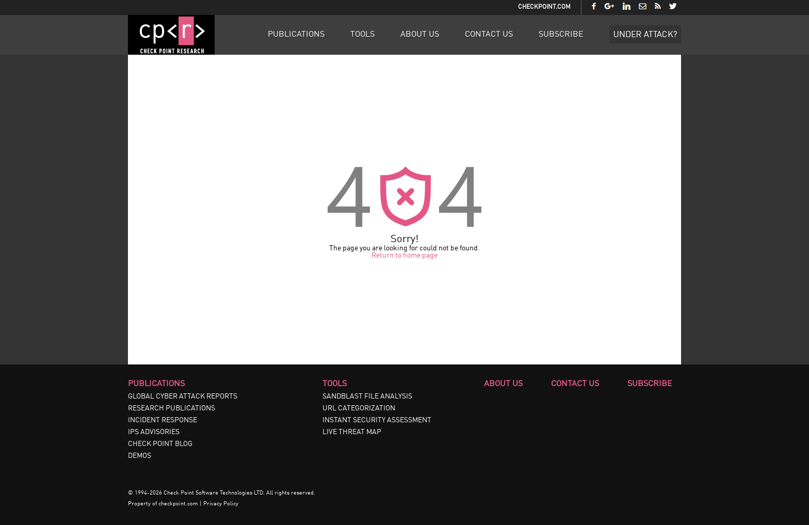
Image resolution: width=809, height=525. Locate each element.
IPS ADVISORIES (154, 432)
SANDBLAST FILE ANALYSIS (367, 396)
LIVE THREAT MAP (351, 432)
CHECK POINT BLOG (160, 444)
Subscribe (561, 34)
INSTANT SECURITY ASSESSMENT (376, 420)
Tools (362, 34)
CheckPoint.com (544, 7)
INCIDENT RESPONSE (162, 420)
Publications (296, 34)
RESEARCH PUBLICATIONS (171, 408)
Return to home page (404, 255)
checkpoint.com (178, 504)
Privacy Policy (220, 504)
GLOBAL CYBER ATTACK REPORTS (182, 396)
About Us (419, 34)
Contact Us (489, 34)
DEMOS (139, 455)
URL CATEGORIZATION (358, 408)
